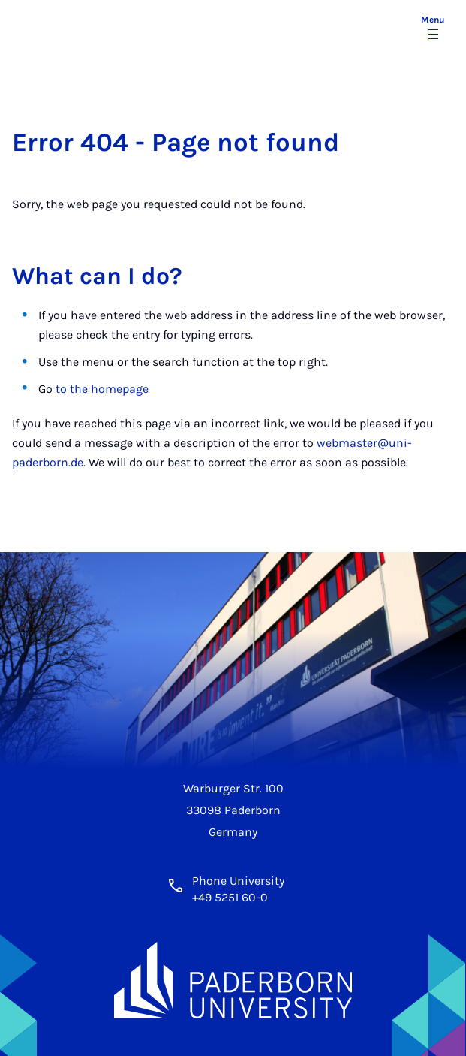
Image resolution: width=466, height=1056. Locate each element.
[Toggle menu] (433, 28)
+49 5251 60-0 (230, 897)
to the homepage (102, 389)
